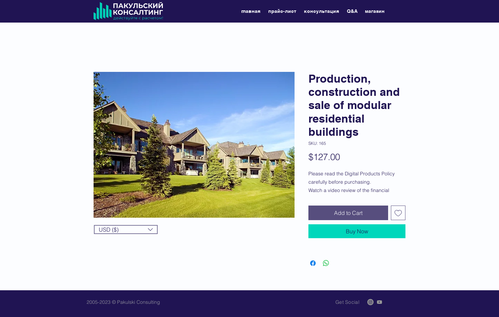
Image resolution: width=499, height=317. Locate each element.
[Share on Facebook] (313, 263)
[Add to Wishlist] (398, 213)
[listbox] (126, 229)
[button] (126, 229)
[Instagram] (370, 302)
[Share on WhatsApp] (326, 263)
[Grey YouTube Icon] (379, 302)
